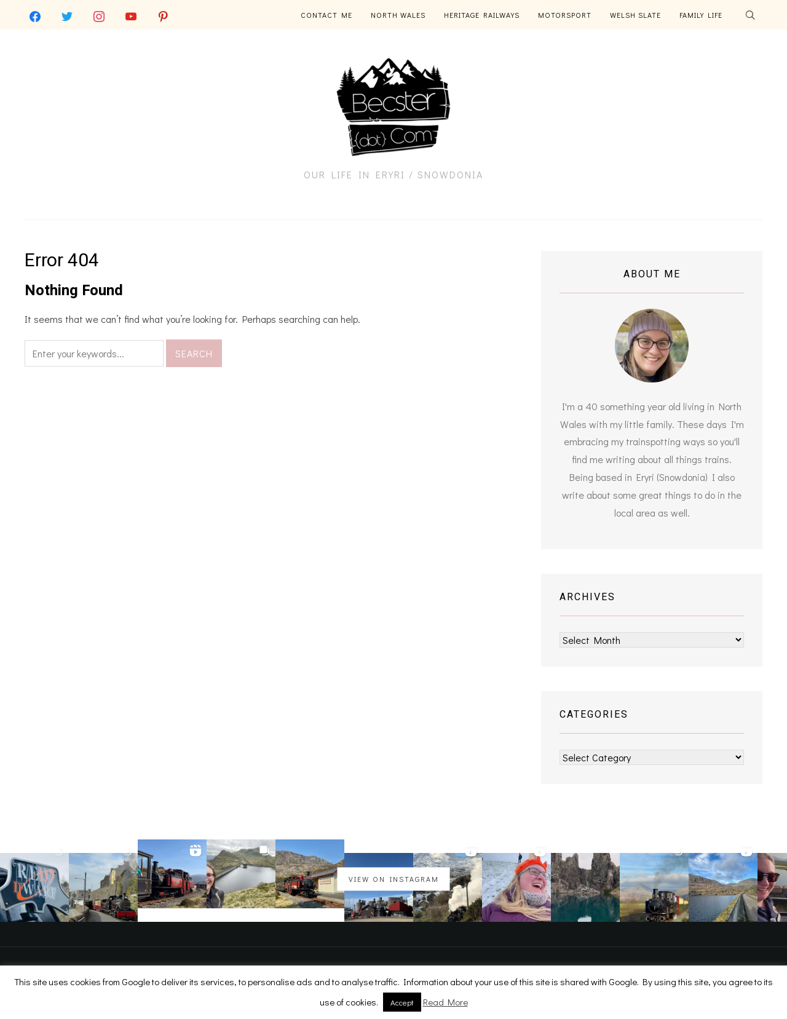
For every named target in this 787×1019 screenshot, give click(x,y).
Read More (445, 1002)
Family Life (700, 15)
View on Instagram (394, 879)
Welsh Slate (635, 15)
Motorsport (564, 15)
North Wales (398, 15)
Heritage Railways (482, 15)
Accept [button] (402, 1002)
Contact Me (326, 15)
